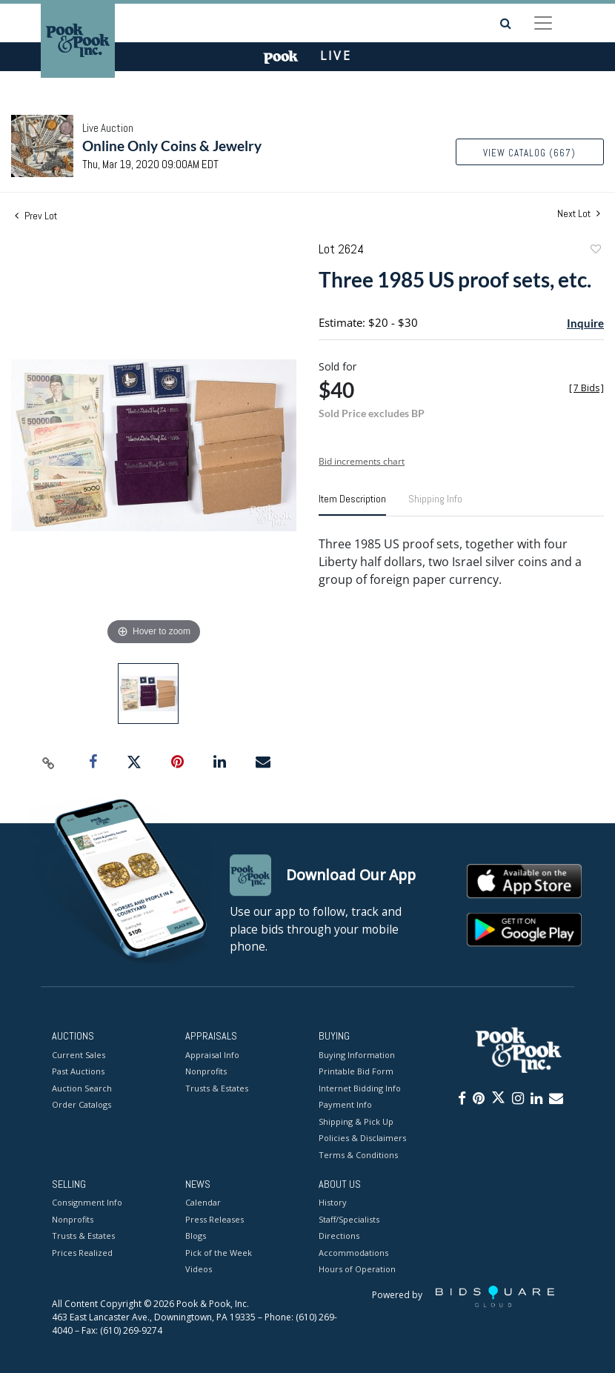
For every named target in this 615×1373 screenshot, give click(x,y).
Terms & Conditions (358, 1154)
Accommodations (353, 1252)
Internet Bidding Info (360, 1088)
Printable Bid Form (356, 1071)
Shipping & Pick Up (356, 1121)
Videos (198, 1269)
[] (586, 388)
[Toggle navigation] (543, 23)
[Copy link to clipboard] (48, 762)
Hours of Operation (357, 1269)
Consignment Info (87, 1203)
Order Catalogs (81, 1104)
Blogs (195, 1236)
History (333, 1203)
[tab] (352, 504)
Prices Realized (82, 1252)
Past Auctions (78, 1071)
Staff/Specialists (349, 1219)
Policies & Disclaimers (362, 1137)
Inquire (585, 323)
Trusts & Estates (216, 1088)
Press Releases (214, 1219)
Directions (339, 1236)
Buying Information (357, 1054)
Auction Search (82, 1088)
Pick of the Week (218, 1252)
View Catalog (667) (529, 153)
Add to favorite (595, 250)
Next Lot (578, 213)
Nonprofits (206, 1071)
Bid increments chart (362, 461)
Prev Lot (36, 215)
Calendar (203, 1203)
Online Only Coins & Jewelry (172, 145)
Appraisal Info (212, 1054)
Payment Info (345, 1104)
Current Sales (78, 1054)
